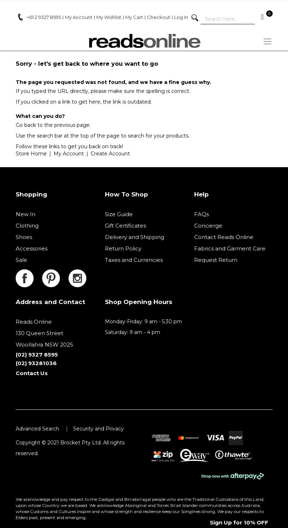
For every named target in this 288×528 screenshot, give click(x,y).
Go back (26, 125)
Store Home (31, 153)
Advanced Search (37, 428)
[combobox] (228, 19)
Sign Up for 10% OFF (239, 522)
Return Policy (123, 248)
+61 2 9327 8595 (44, 17)
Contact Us (32, 373)
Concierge (208, 225)
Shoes (24, 237)
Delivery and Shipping (134, 237)
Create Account (110, 153)
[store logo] (144, 41)
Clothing (27, 225)
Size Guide (119, 214)
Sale (21, 259)
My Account (69, 153)
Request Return (215, 259)
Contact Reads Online (223, 237)
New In (25, 214)
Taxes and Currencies (134, 259)
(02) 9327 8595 (37, 354)
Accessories (31, 248)
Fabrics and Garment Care (230, 248)
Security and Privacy (98, 428)
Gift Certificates (125, 225)
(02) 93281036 (36, 363)
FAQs (201, 214)
